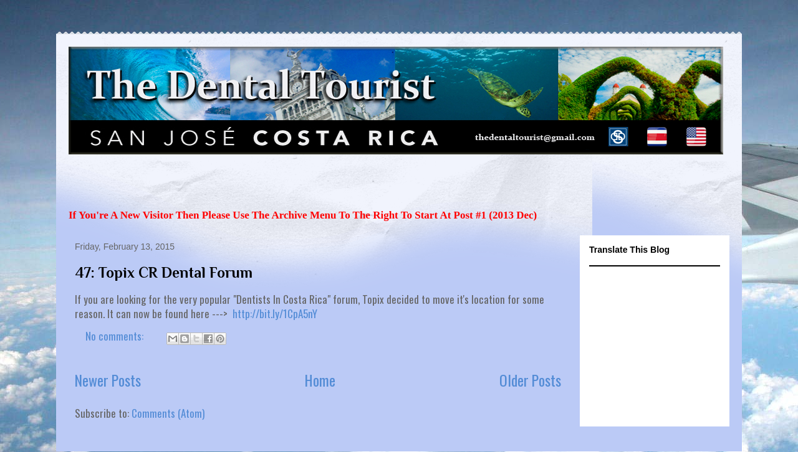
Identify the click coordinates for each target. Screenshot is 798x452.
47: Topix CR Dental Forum (163, 272)
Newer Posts (108, 380)
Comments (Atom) (168, 413)
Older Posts (530, 380)
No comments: (115, 336)
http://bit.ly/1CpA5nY (275, 313)
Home (320, 380)
